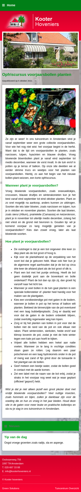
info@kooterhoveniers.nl (18, 471)
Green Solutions (10, 488)
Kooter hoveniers (13, 479)
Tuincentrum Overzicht (67, 488)
